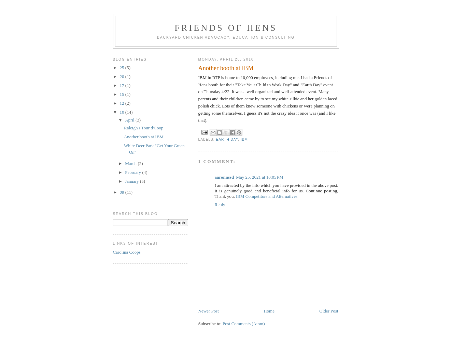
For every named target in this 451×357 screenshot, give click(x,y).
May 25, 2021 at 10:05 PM (259, 177)
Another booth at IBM (144, 136)
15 (122, 94)
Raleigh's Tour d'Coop (143, 127)
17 (122, 85)
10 (122, 112)
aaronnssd (224, 177)
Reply (220, 204)
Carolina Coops (127, 252)
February (133, 172)
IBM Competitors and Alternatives (266, 196)
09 (122, 192)
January (132, 181)
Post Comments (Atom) (244, 323)
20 (122, 76)
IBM (244, 139)
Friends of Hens (225, 28)
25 (122, 67)
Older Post (328, 311)
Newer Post (208, 311)
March (131, 163)
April (130, 120)
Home (269, 311)
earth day (227, 139)
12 (122, 103)
